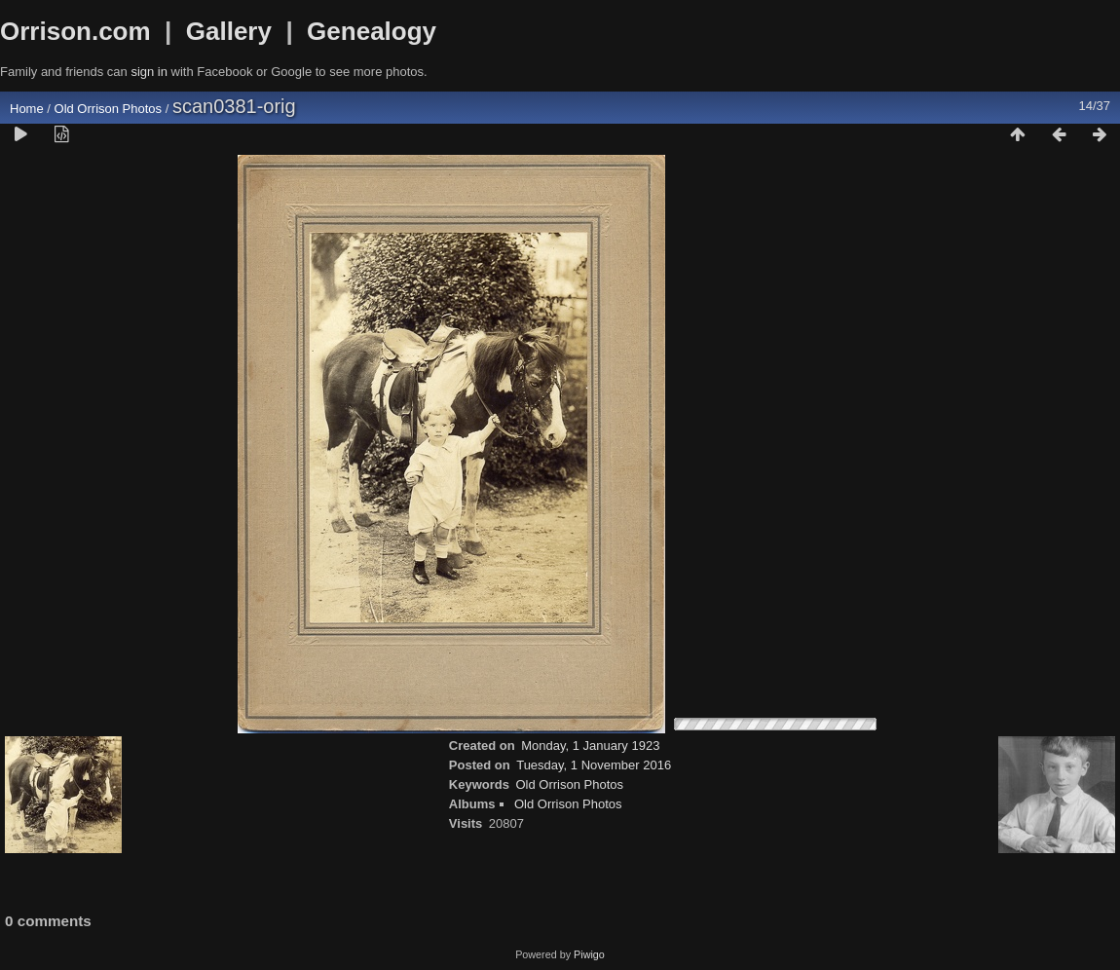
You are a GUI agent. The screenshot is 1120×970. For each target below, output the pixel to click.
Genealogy (371, 31)
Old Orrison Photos (109, 108)
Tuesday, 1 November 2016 (593, 765)
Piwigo (589, 954)
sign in (149, 71)
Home (27, 108)
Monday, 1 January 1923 (590, 745)
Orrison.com (75, 31)
